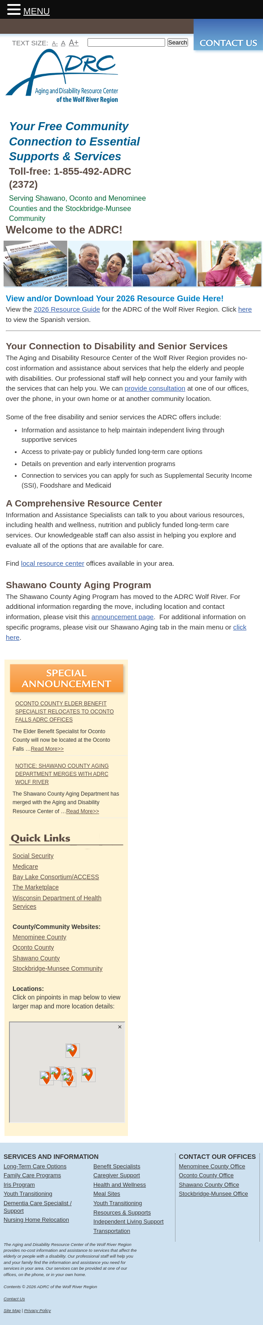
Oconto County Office (206, 1175)
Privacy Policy (37, 1310)
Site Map (12, 1310)
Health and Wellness (119, 1184)
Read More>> (47, 749)
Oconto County (33, 947)
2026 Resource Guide (67, 309)
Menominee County (39, 937)
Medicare (25, 866)
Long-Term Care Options (35, 1166)
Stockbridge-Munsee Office (213, 1193)
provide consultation (155, 388)
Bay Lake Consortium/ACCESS (56, 876)
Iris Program (19, 1184)
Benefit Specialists (116, 1166)
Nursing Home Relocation (36, 1219)
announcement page (123, 617)
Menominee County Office (212, 1166)
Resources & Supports (122, 1212)
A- (55, 43)
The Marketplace (36, 887)
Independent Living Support (128, 1221)
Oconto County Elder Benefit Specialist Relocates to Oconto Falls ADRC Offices (64, 711)
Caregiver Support (116, 1175)
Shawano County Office (209, 1184)
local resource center (52, 563)
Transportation (111, 1231)
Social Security (33, 855)
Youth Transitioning (28, 1193)
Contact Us (14, 1298)
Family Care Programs (32, 1175)
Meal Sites (106, 1193)
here (245, 309)
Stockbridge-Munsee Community (57, 968)
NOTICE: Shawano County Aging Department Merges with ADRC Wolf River (62, 774)
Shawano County (36, 958)
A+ (74, 42)
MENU (36, 11)
